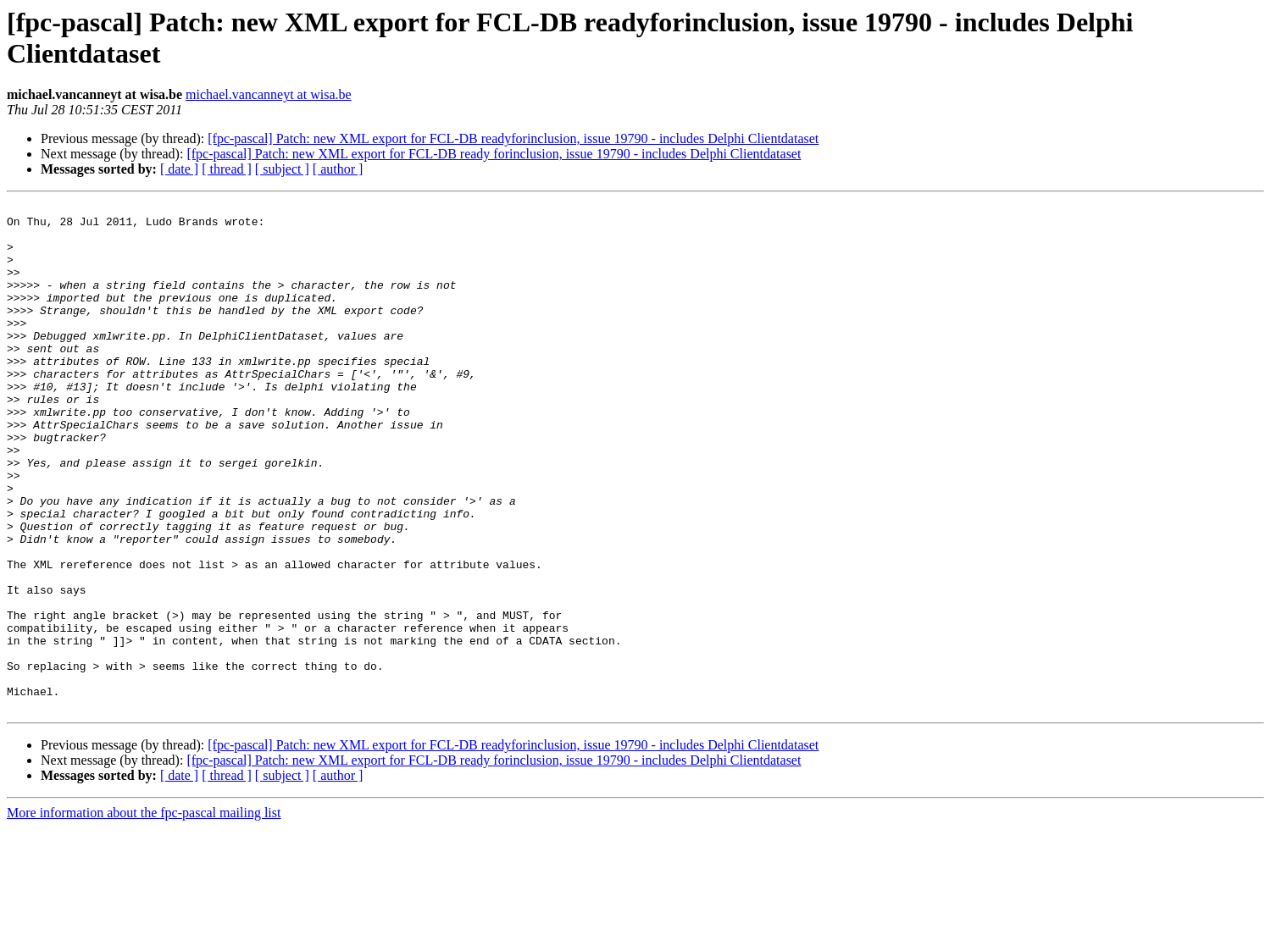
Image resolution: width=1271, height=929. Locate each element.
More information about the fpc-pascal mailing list (143, 914)
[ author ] (338, 169)
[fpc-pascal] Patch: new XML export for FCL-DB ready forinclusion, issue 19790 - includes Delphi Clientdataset (493, 154)
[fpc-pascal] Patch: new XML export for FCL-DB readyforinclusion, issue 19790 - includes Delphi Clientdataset (513, 138)
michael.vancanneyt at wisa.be (268, 94)
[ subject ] (282, 169)
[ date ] (179, 169)
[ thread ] (227, 169)
